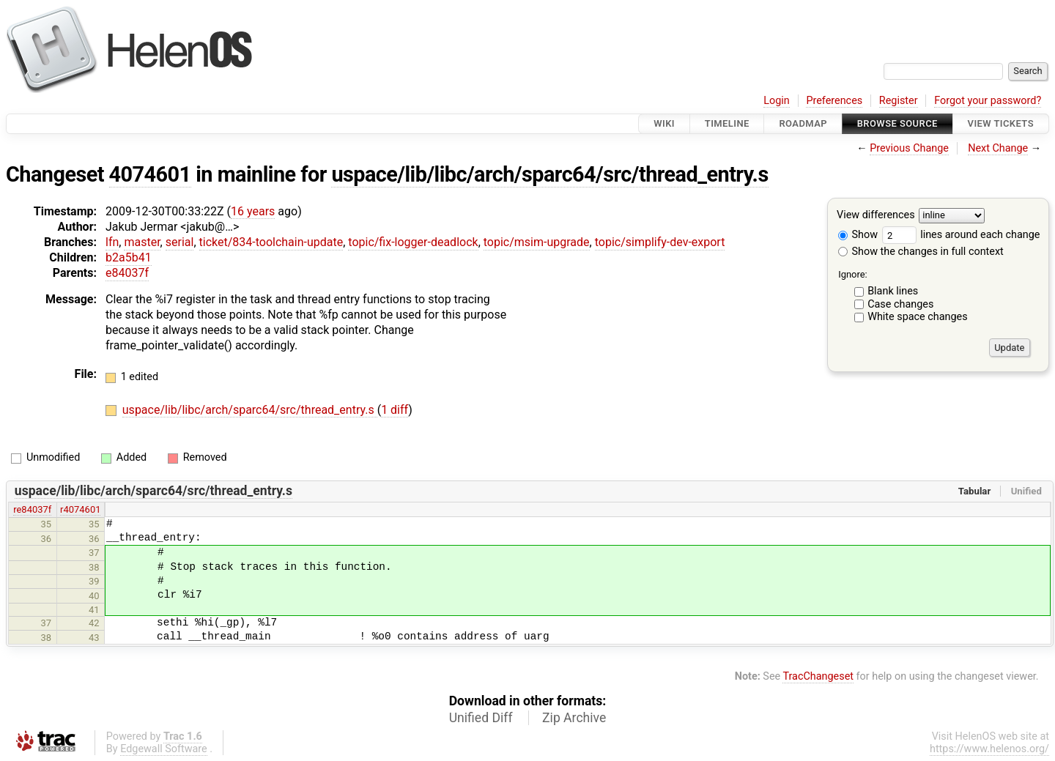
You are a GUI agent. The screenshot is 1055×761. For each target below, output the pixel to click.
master (142, 242)
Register (898, 100)
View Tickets (1001, 123)
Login (776, 100)
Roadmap (803, 123)
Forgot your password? (987, 100)
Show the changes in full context (921, 251)
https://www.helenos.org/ (989, 749)
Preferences (834, 100)
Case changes (900, 304)
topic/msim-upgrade (537, 242)
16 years (253, 211)
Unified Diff (481, 717)
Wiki (664, 123)
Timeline (727, 123)
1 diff (394, 410)
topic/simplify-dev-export (660, 242)
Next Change (998, 148)
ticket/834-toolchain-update (271, 242)
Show (858, 235)
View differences (876, 215)
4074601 (150, 174)
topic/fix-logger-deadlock (413, 242)
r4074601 (80, 509)
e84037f (127, 273)
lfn (112, 242)
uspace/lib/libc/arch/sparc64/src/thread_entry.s (549, 174)
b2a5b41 (129, 257)
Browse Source (897, 123)
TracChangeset (818, 676)
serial (180, 242)
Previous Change (909, 148)
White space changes (917, 317)
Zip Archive (574, 717)
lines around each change (961, 235)
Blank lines (892, 291)
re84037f (32, 509)
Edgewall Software (163, 749)
